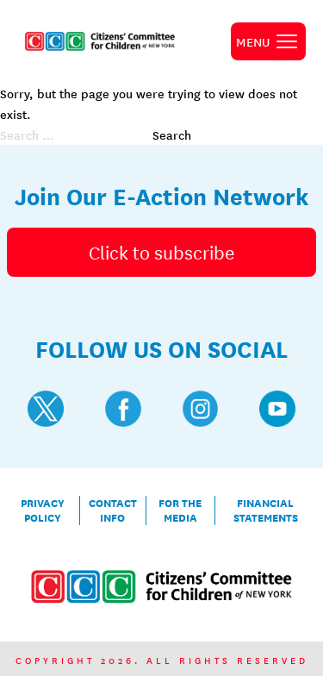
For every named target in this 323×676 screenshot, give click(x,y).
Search (171, 134)
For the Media (180, 510)
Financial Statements (265, 510)
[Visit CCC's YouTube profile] (277, 409)
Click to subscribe (161, 252)
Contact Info (113, 510)
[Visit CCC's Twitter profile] (46, 409)
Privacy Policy (43, 510)
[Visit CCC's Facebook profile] (123, 409)
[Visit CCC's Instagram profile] (201, 409)
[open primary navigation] (268, 41)
